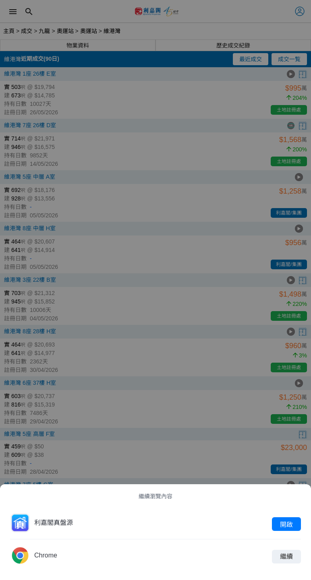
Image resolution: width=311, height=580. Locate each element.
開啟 (286, 524)
